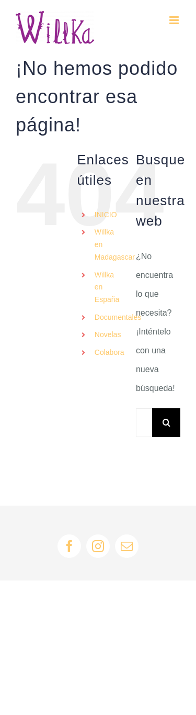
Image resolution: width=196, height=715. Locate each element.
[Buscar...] (144, 422)
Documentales (118, 317)
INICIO (106, 214)
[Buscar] (166, 422)
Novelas (108, 334)
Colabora (109, 352)
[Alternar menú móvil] (174, 20)
